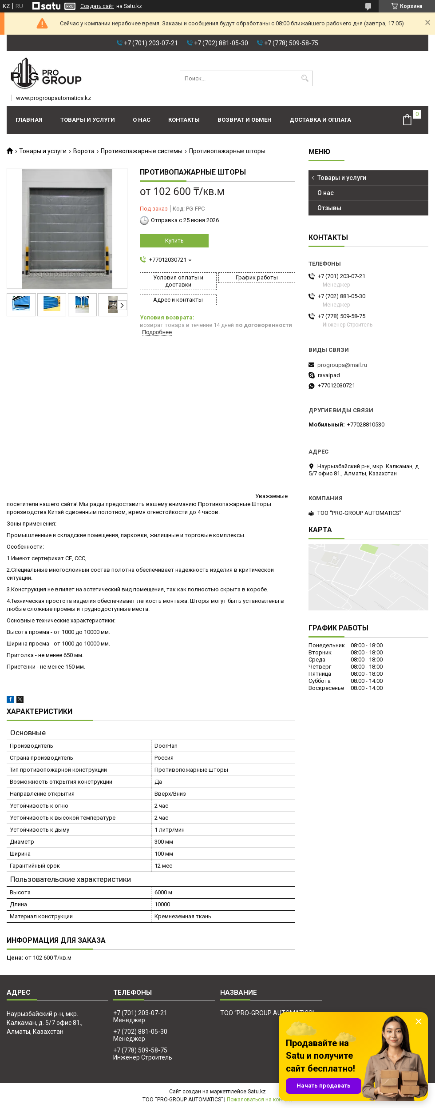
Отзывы (329, 207)
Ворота (84, 151)
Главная (29, 119)
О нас (141, 119)
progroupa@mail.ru (342, 365)
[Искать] (305, 78)
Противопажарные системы (141, 151)
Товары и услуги (87, 119)
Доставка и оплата (320, 119)
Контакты (184, 119)
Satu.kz (257, 1091)
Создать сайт (97, 6)
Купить (174, 240)
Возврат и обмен (245, 119)
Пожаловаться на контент (260, 1099)
